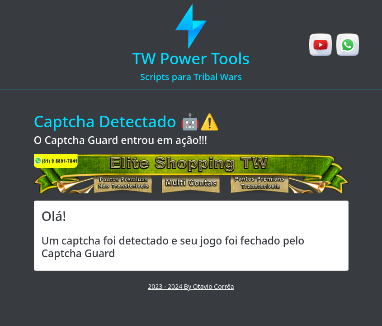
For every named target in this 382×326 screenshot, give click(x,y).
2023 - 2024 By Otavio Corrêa (191, 286)
